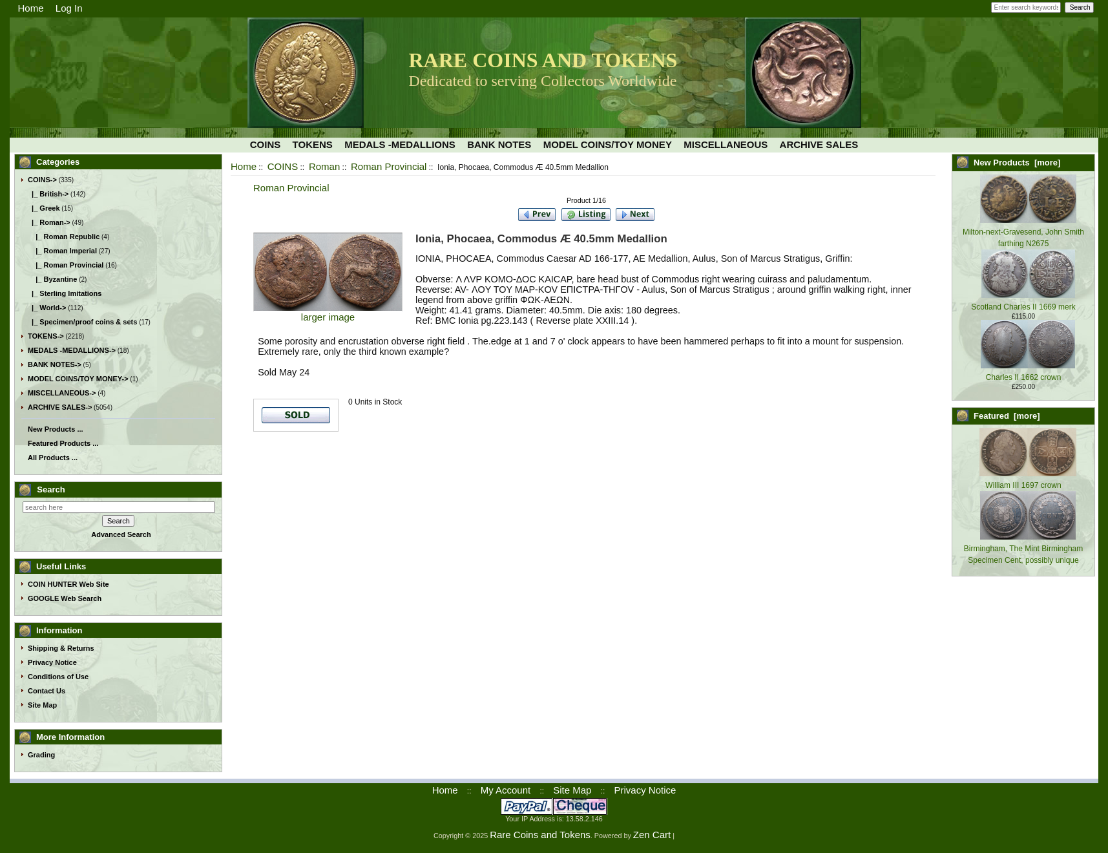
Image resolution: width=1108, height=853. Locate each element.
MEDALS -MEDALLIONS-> (72, 350)
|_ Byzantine (52, 279)
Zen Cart (652, 834)
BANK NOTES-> (54, 364)
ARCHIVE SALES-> (60, 407)
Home (31, 8)
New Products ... (55, 429)
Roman (324, 166)
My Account (506, 790)
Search (51, 489)
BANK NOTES (499, 144)
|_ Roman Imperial (62, 251)
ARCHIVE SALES (819, 144)
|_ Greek (44, 208)
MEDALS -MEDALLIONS (399, 144)
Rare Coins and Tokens (540, 834)
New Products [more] (1017, 162)
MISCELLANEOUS (726, 144)
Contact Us (46, 691)
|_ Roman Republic (63, 236)
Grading (41, 755)
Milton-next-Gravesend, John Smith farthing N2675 (1023, 232)
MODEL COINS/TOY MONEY (607, 144)
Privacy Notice (52, 662)
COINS (282, 166)
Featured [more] (1007, 416)
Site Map (42, 705)
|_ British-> (48, 194)
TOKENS (313, 144)
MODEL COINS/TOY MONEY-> (78, 379)
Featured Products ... (63, 443)
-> (42, 180)
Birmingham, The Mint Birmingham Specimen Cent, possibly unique (1023, 548)
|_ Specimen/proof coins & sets (82, 322)
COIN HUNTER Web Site (68, 584)
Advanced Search (121, 534)
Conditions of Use (58, 676)
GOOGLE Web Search (64, 598)
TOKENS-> (46, 336)
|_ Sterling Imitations (64, 293)
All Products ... (53, 457)
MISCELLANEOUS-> (62, 393)
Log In (69, 8)
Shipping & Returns (61, 648)
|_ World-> (47, 307)
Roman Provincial (389, 166)
